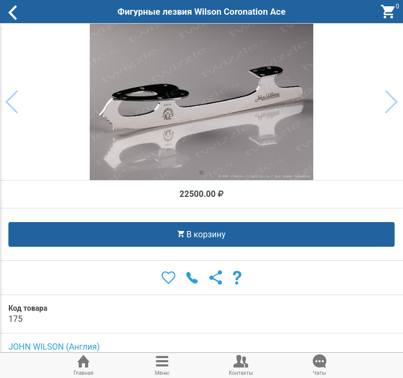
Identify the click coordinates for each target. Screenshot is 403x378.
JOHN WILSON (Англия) (54, 347)
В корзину (201, 234)
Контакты (241, 364)
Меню (162, 364)
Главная (83, 364)
